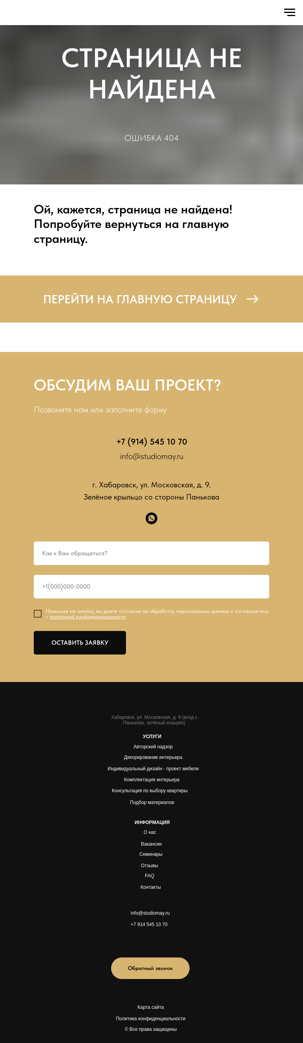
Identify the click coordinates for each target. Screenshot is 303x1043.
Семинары (150, 854)
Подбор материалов (152, 802)
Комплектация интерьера (151, 779)
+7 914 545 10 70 (149, 924)
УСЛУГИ (152, 736)
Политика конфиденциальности (150, 1018)
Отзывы (149, 865)
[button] (150, 968)
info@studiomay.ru (151, 456)
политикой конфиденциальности (88, 616)
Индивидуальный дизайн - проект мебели (153, 768)
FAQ (149, 876)
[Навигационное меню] (289, 12)
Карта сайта (151, 1007)
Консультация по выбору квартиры (150, 790)
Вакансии (151, 844)
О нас (150, 832)
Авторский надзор (153, 746)
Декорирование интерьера (153, 757)
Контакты (151, 887)
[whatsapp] (151, 518)
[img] (140, 941)
